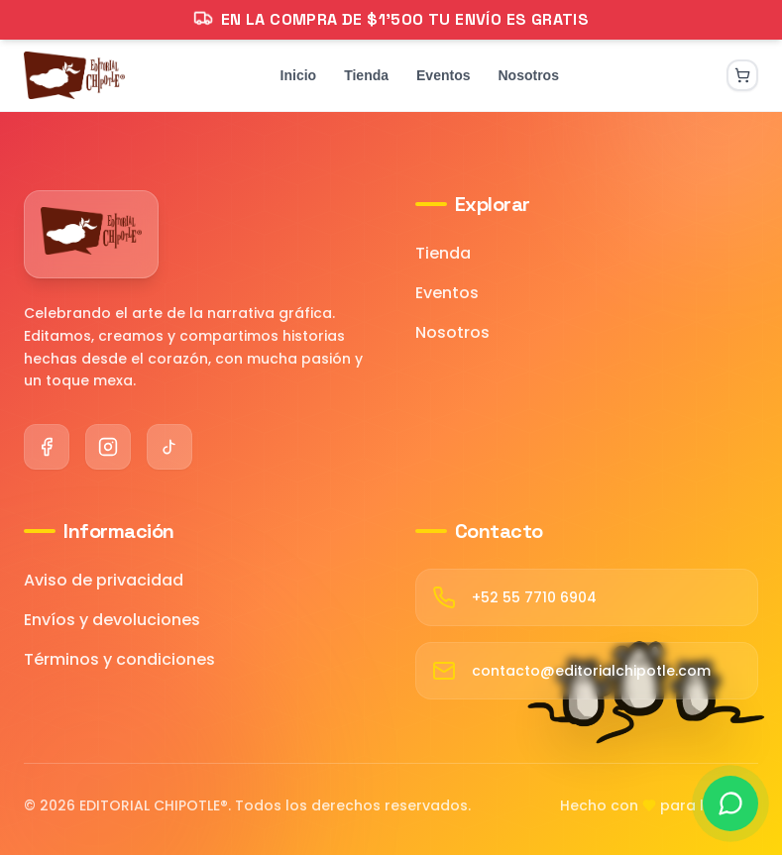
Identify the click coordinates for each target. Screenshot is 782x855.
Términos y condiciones (119, 659)
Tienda (443, 253)
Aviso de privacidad (103, 580)
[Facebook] (46, 447)
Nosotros (452, 332)
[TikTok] (169, 447)
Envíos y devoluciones (112, 619)
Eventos (447, 292)
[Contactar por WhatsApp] (730, 803)
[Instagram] (108, 447)
